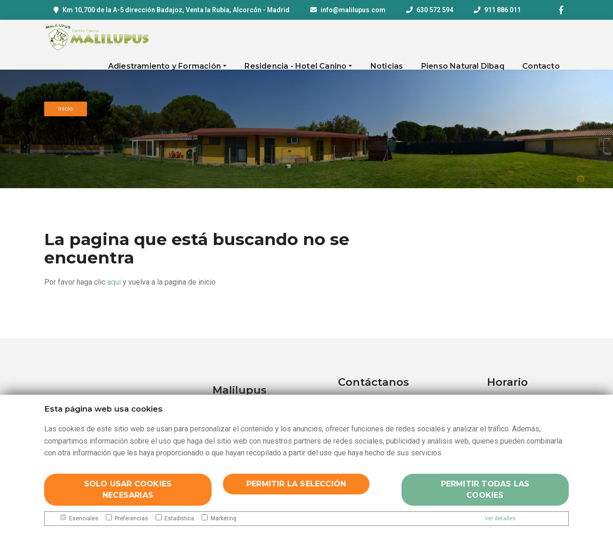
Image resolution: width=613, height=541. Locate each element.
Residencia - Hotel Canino (295, 66)
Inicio (65, 110)
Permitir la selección (296, 483)
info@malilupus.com (353, 10)
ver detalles (500, 518)
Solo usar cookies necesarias (128, 489)
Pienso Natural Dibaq (462, 66)
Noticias (386, 66)
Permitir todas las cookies (485, 489)
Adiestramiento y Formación (164, 66)
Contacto (541, 66)
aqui (114, 282)
